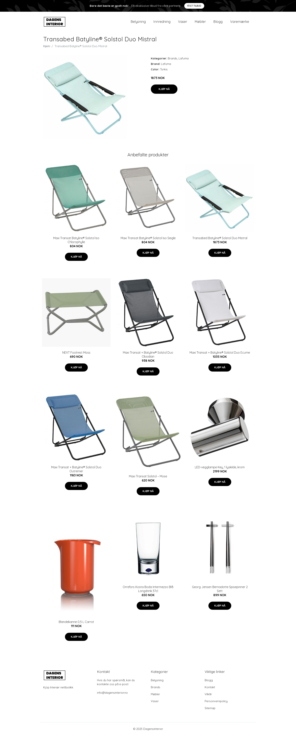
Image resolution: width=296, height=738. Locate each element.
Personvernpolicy (216, 704)
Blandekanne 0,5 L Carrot (76, 624)
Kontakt (210, 690)
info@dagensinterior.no (112, 695)
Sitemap (210, 711)
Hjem (46, 49)
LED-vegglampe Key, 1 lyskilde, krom (220, 470)
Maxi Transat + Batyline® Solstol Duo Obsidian (148, 357)
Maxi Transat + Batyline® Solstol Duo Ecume (220, 355)
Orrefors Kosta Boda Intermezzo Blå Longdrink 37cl (148, 591)
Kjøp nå (164, 91)
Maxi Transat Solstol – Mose (148, 479)
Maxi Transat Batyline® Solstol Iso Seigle (148, 241)
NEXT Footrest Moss (76, 355)
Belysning (138, 23)
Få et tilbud (194, 5)
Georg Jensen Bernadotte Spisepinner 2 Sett (220, 591)
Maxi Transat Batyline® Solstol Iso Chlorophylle (76, 243)
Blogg (218, 23)
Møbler (200, 23)
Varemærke (239, 23)
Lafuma (184, 61)
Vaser (182, 23)
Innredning (161, 23)
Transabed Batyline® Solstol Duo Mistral (219, 241)
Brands (172, 61)
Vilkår (208, 697)
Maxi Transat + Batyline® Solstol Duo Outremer (76, 472)
